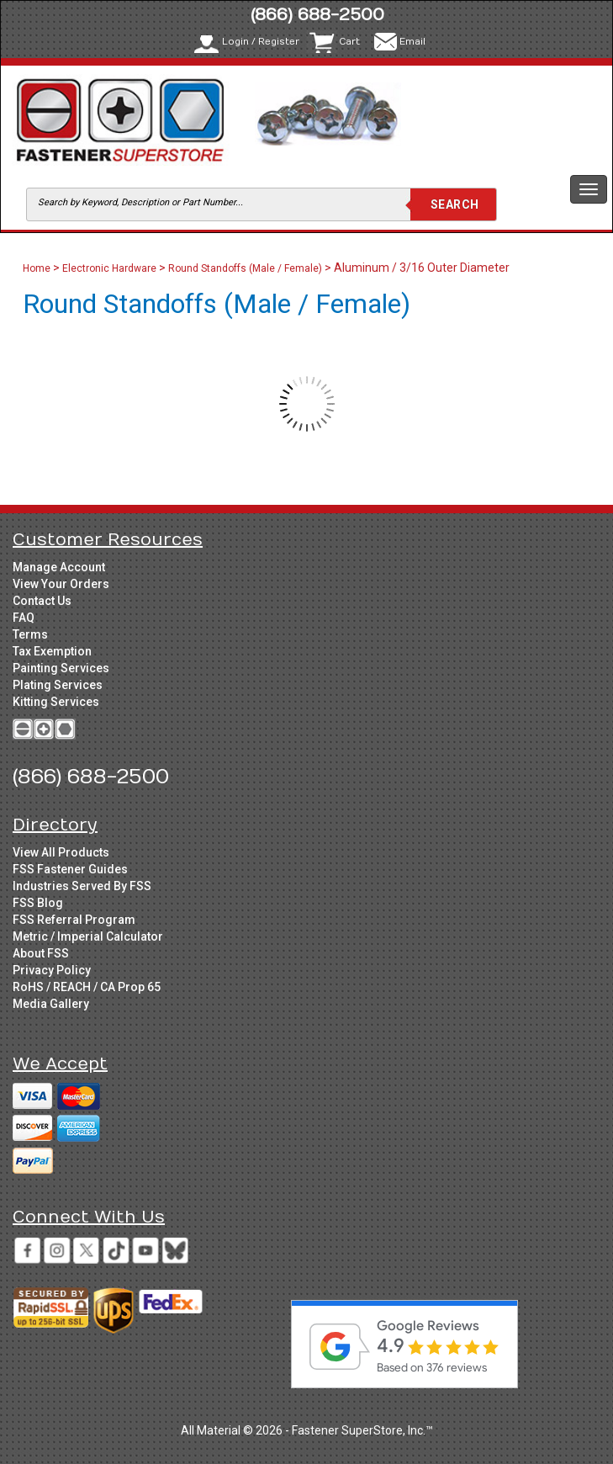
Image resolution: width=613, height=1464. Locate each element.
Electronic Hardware (109, 268)
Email (412, 41)
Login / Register (260, 41)
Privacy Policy (52, 970)
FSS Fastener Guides (70, 869)
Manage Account (59, 567)
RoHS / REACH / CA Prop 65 (87, 987)
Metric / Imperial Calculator (88, 936)
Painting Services (61, 668)
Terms (30, 634)
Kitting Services (56, 701)
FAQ (23, 617)
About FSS (41, 953)
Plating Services (58, 685)
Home (38, 268)
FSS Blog (38, 903)
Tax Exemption (52, 651)
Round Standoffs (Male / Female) (245, 268)
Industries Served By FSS (82, 886)
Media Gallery (51, 1003)
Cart (349, 41)
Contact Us (42, 600)
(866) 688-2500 (317, 14)
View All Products (61, 852)
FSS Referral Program (74, 919)
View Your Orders (61, 584)
